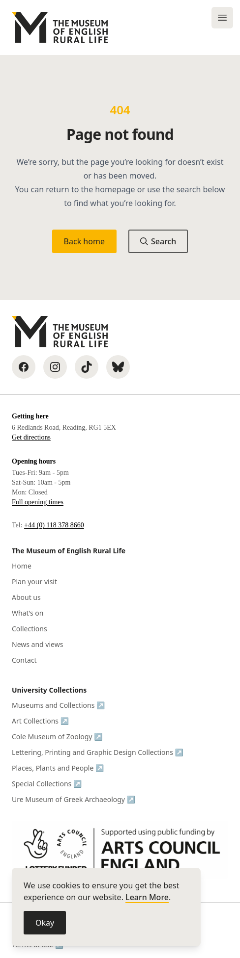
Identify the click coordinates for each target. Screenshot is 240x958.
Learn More (147, 897)
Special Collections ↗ (47, 783)
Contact (24, 660)
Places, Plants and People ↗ (58, 768)
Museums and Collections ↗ (58, 705)
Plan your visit (34, 581)
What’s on (27, 613)
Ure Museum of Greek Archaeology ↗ (73, 799)
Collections (29, 628)
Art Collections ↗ (40, 720)
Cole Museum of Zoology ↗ (57, 736)
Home (21, 565)
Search (158, 241)
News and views (37, 644)
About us (26, 597)
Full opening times (37, 502)
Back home (84, 241)
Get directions (31, 437)
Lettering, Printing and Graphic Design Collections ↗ (97, 752)
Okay (44, 922)
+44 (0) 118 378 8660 (54, 525)
